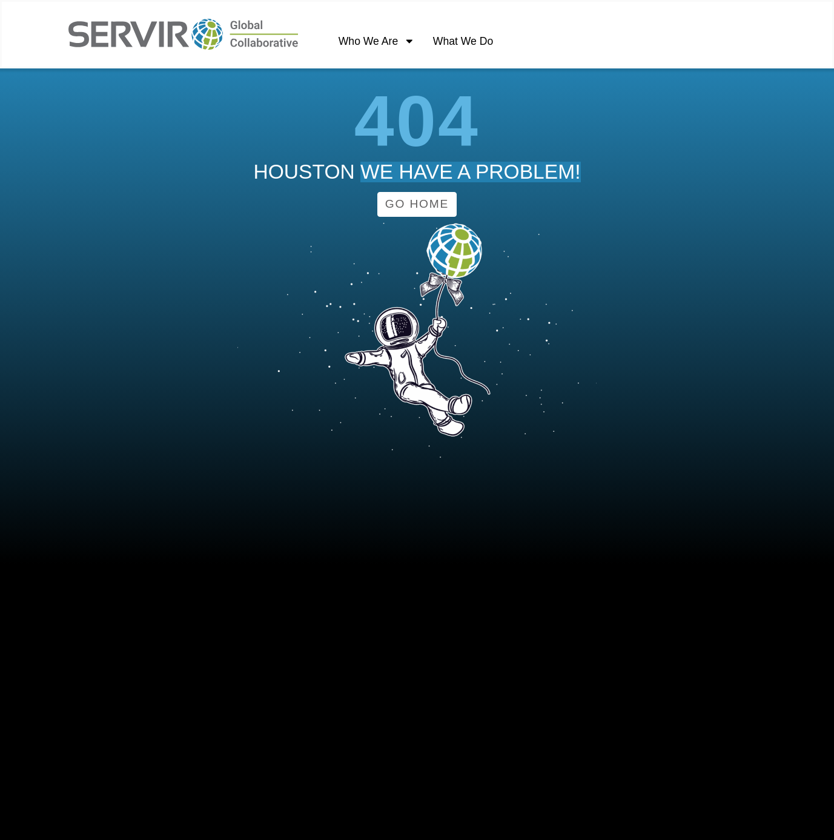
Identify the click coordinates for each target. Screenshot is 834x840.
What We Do (463, 41)
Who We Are (377, 41)
